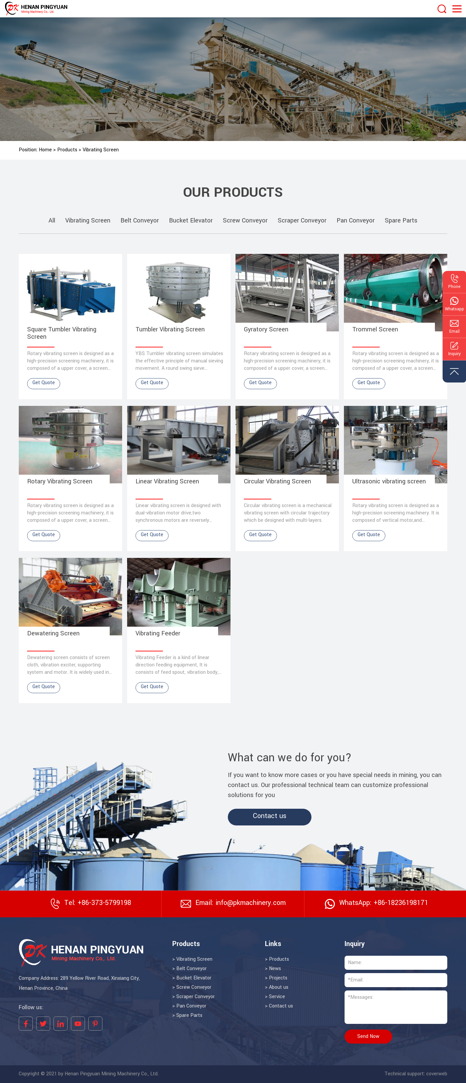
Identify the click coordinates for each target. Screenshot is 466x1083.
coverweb (436, 1074)
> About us (276, 987)
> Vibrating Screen (192, 959)
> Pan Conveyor (189, 1006)
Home (45, 150)
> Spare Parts (187, 1015)
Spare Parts (401, 220)
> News (273, 968)
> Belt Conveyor (189, 968)
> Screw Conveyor (191, 987)
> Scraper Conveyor (193, 996)
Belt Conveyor (139, 220)
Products (67, 150)
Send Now (368, 1036)
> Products (277, 959)
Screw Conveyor (245, 220)
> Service (275, 996)
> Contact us (279, 1006)
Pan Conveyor (356, 220)
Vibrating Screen (101, 150)
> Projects (276, 978)
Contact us (269, 816)
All (52, 220)
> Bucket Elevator (191, 978)
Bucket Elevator (191, 220)
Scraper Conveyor (302, 220)
